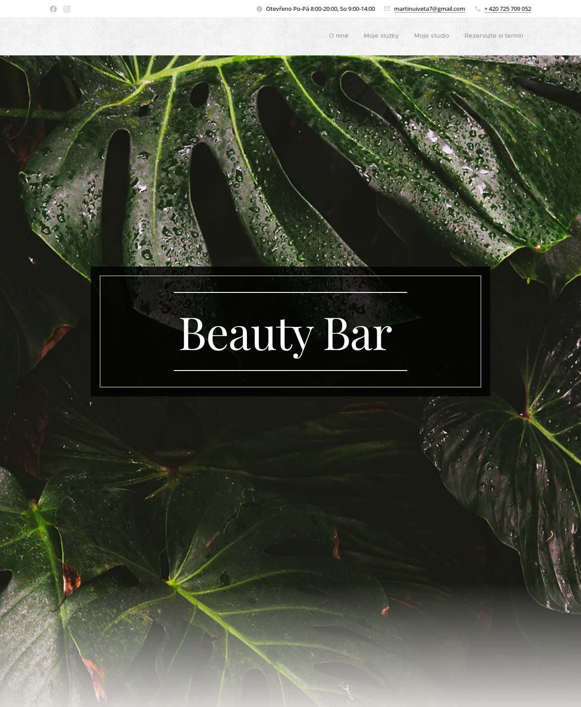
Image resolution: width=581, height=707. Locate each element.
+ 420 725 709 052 (507, 9)
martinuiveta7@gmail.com (429, 9)
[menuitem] (338, 37)
